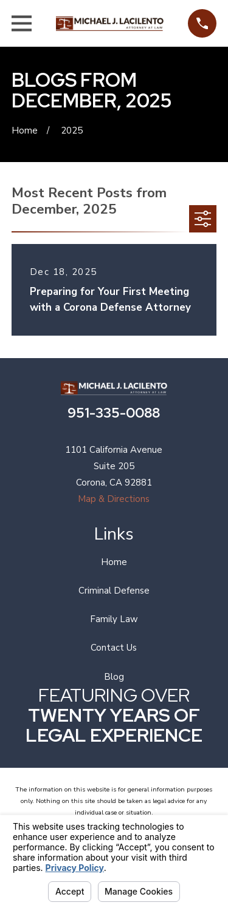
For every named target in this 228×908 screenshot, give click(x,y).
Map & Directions (114, 499)
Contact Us (114, 648)
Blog (114, 677)
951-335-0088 (113, 413)
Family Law (114, 619)
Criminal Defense (114, 590)
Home (114, 562)
